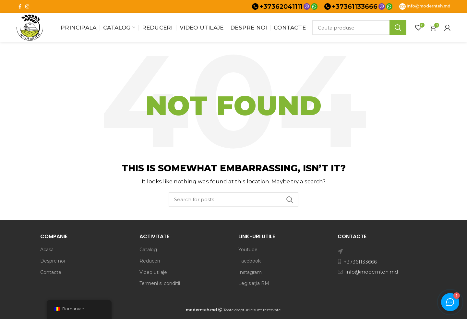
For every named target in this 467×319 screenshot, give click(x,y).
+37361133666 (354, 6)
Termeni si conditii (159, 283)
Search (397, 27)
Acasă (47, 249)
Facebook (249, 261)
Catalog (148, 249)
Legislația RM (253, 283)
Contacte (50, 272)
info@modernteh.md (428, 6)
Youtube (247, 249)
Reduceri (149, 261)
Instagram (250, 272)
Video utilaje (153, 272)
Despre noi (52, 261)
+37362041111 (281, 6)
